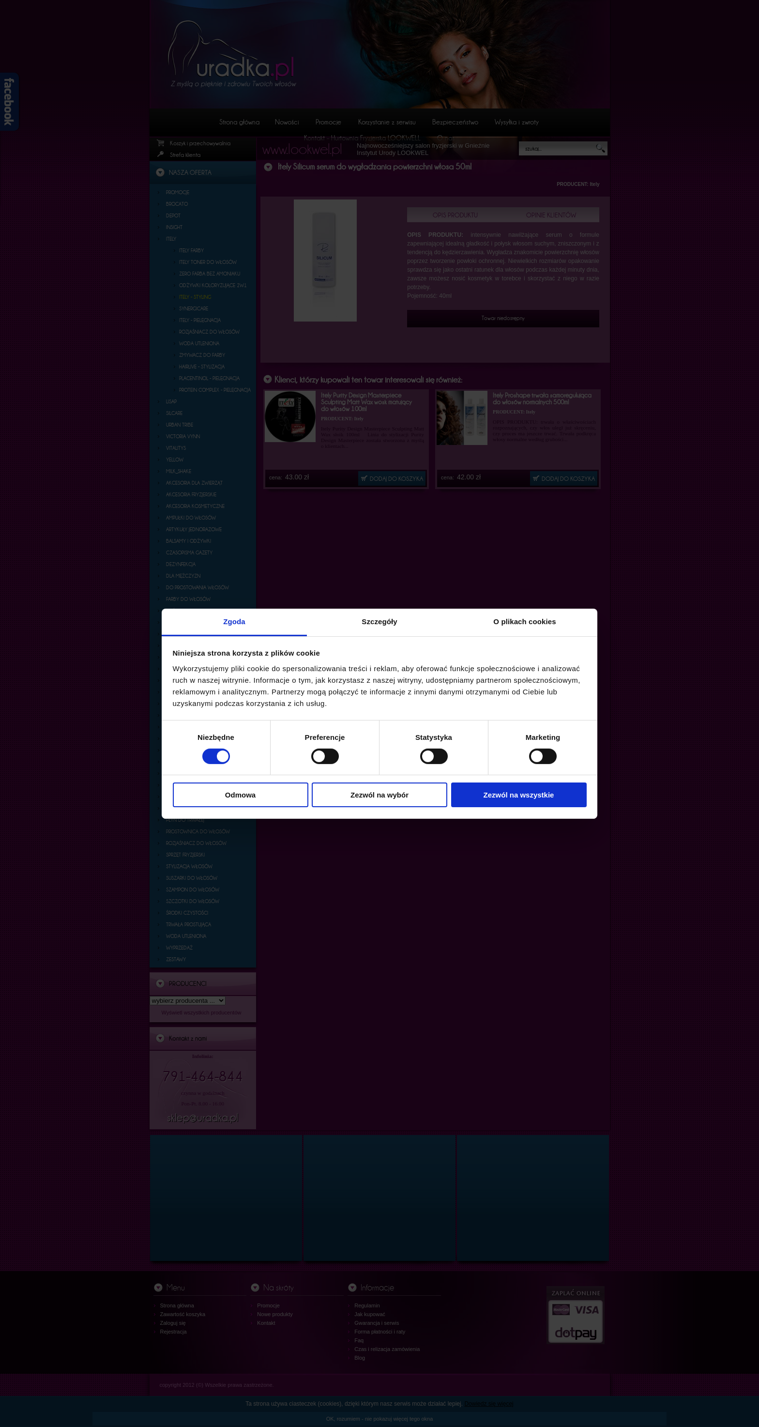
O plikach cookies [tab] (524, 621)
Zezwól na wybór (379, 795)
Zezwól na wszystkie (519, 795)
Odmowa (240, 795)
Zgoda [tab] (234, 621)
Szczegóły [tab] (379, 621)
